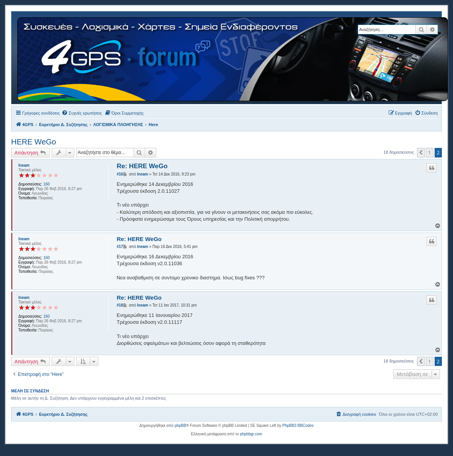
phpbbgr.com (251, 434)
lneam (23, 165)
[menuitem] (82, 113)
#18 (120, 305)
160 (46, 184)
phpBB (180, 425)
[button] (421, 152)
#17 (120, 246)
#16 (120, 174)
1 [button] (429, 152)
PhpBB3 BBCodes (298, 425)
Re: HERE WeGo (142, 166)
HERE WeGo (33, 142)
